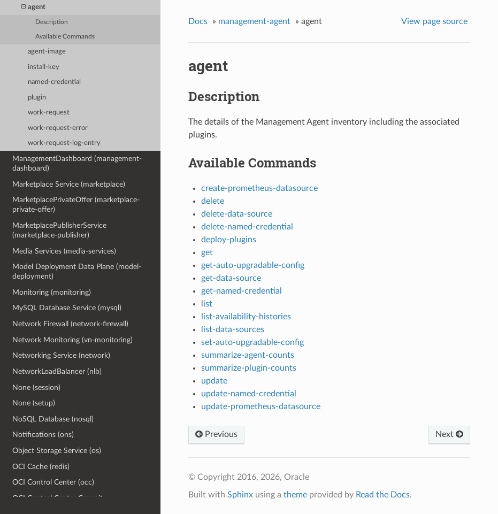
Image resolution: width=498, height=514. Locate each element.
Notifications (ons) (43, 435)
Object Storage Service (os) (56, 451)
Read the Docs (383, 494)
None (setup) (33, 403)
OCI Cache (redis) (41, 467)
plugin (37, 97)
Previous (216, 434)
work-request (49, 112)
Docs (198, 21)
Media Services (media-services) (64, 251)
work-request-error (58, 128)
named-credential (54, 82)
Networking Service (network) (61, 355)
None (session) (36, 387)
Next (449, 434)
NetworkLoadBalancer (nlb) (57, 371)
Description (51, 22)
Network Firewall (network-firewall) (70, 324)
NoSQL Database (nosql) (53, 419)
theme (295, 494)
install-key (43, 67)
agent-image (47, 51)
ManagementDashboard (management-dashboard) (77, 163)
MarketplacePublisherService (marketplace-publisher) (59, 230)
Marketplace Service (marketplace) (68, 184)
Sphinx (240, 494)
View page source (434, 21)
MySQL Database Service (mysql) (66, 308)
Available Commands (65, 37)
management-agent (254, 21)
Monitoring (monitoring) (51, 292)
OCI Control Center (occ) (53, 482)
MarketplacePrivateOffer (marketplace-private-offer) (76, 204)
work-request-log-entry (64, 143)
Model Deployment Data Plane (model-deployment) (76, 271)
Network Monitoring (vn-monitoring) (72, 340)
